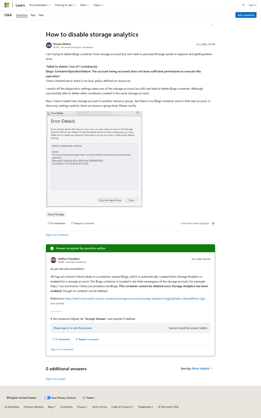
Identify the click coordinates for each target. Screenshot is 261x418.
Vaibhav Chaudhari (69, 258)
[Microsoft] (6, 5)
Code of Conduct (121, 407)
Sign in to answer (56, 379)
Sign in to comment (57, 234)
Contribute (66, 407)
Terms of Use (99, 407)
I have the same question (194, 223)
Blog (50, 407)
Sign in (253, 5)
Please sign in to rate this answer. (72, 328)
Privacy (81, 407)
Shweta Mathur (62, 44)
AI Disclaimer (11, 407)
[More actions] (212, 24)
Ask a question (246, 15)
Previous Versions (34, 407)
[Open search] (243, 5)
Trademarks (144, 407)
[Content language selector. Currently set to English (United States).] (21, 398)
